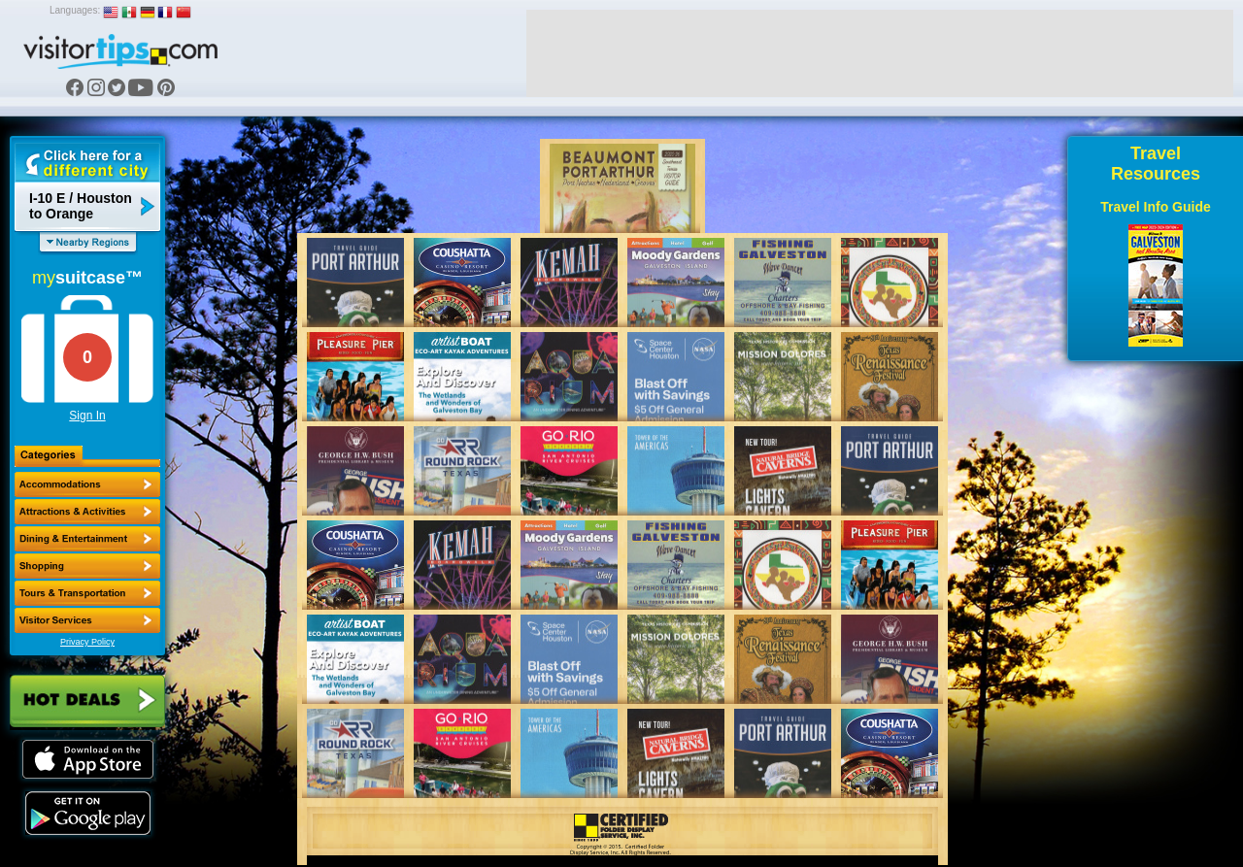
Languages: (75, 10)
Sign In (87, 415)
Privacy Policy (87, 642)
